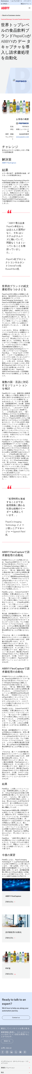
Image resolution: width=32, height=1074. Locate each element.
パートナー (27, 1)
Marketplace (5, 1)
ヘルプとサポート (16, 1)
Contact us (16, 1017)
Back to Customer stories (10, 15)
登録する (7, 1041)
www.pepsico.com (22, 137)
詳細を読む (9, 902)
